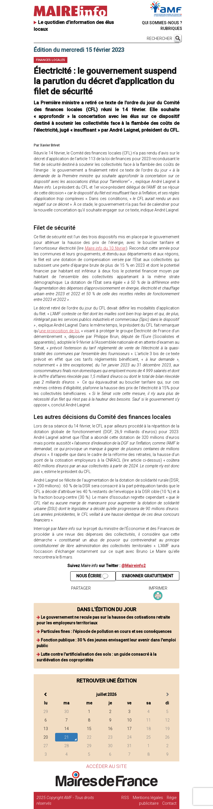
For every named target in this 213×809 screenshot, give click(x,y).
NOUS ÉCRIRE (92, 576)
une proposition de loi (59, 331)
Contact (169, 803)
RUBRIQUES (171, 28)
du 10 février (105, 248)
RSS (125, 797)
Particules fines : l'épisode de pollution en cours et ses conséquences (106, 631)
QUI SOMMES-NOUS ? (162, 23)
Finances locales (50, 60)
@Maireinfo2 (133, 565)
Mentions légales (148, 797)
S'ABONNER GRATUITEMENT (147, 576)
